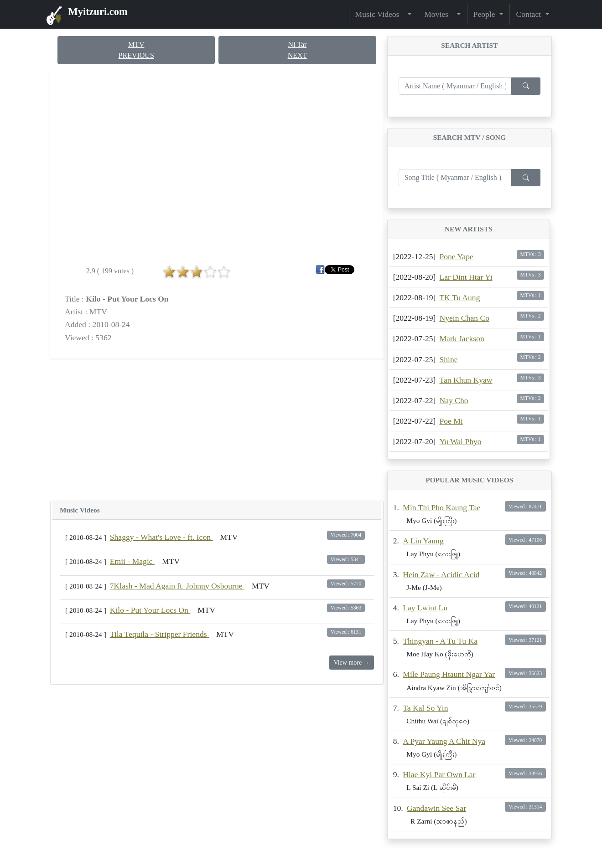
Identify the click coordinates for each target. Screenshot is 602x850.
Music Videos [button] (380, 14)
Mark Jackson (461, 338)
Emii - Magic (132, 561)
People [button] (485, 14)
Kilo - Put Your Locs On (150, 609)
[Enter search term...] (455, 86)
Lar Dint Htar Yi (465, 277)
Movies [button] (439, 14)
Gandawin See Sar (436, 808)
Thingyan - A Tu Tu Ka (440, 640)
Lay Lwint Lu (425, 607)
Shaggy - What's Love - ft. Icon (161, 537)
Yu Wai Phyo (460, 441)
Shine (448, 359)
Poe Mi (450, 420)
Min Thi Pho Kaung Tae (441, 507)
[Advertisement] (217, 429)
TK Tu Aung (459, 297)
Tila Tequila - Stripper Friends (159, 634)
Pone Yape (456, 256)
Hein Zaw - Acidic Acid (441, 574)
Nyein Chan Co (464, 318)
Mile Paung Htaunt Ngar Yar (449, 674)
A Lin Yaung (423, 540)
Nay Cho (453, 400)
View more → (351, 662)
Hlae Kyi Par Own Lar (439, 774)
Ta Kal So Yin (425, 707)
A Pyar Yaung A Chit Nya (444, 741)
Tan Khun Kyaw (465, 379)
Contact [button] (529, 14)
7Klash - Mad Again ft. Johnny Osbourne (177, 585)
